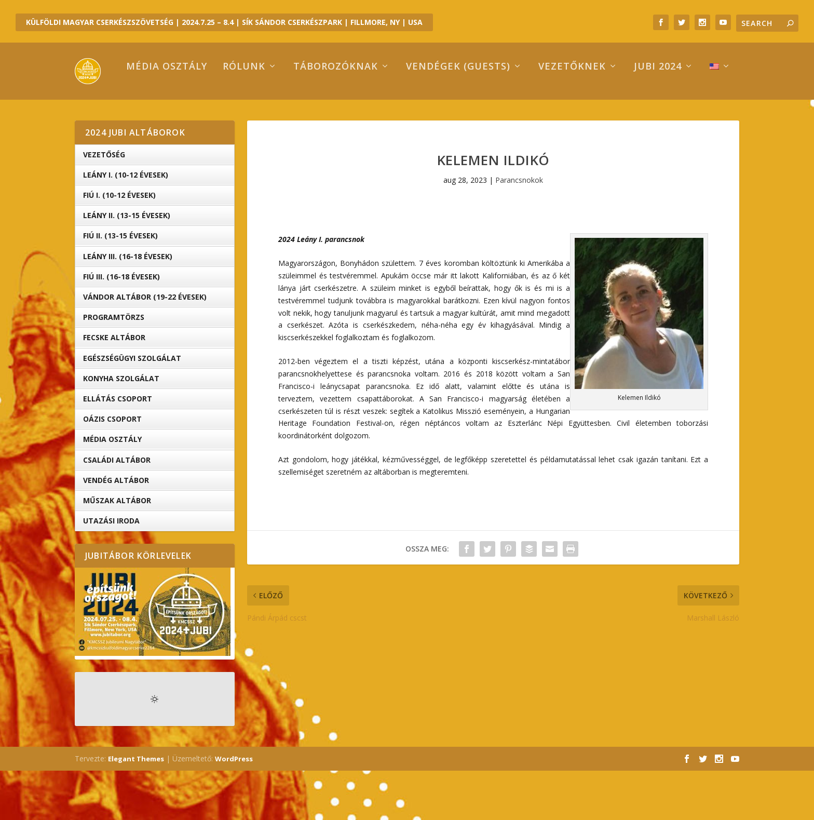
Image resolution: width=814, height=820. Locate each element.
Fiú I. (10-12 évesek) (119, 244)
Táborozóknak (292, 116)
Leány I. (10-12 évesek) (125, 224)
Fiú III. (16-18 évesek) (121, 326)
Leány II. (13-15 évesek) (126, 265)
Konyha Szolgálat (121, 428)
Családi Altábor (117, 509)
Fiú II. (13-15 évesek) (120, 285)
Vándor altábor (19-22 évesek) (145, 346)
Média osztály (123, 116)
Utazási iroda (111, 570)
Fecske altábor (114, 387)
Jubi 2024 (614, 116)
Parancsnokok (519, 229)
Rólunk (200, 116)
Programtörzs (113, 366)
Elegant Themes (136, 808)
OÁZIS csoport (112, 468)
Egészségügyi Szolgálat (132, 407)
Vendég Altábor (116, 529)
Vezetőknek (528, 116)
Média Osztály (112, 488)
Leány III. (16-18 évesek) (127, 306)
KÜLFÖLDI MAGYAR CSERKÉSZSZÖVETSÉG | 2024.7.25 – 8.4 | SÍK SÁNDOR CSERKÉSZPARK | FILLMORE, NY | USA (224, 22)
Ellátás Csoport (117, 448)
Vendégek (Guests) (414, 116)
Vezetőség (104, 204)
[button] (639, 362)
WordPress (234, 808)
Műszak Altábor (117, 550)
